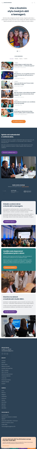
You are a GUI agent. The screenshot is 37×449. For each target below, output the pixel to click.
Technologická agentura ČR (8, 426)
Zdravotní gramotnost (7, 374)
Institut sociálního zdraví (8, 422)
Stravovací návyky (6, 380)
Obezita (3, 360)
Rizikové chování (6, 366)
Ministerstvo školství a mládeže (9, 417)
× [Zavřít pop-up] (34, 438)
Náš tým (4, 404)
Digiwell (3, 419)
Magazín (4, 394)
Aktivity (3, 400)
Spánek (3, 362)
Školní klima (4, 364)
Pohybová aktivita (6, 376)
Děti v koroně (5, 372)
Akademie (4, 396)
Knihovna (4, 398)
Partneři (4, 406)
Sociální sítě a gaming (7, 368)
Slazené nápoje (5, 381)
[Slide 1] (17, 51)
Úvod (3, 390)
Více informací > (6, 445)
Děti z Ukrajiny (5, 370)
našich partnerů (25, 186)
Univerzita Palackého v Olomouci (10, 420)
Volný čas (4, 378)
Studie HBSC (4, 424)
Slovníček (4, 402)
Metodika (4, 408)
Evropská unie (5, 415)
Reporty (4, 392)
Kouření (3, 383)
